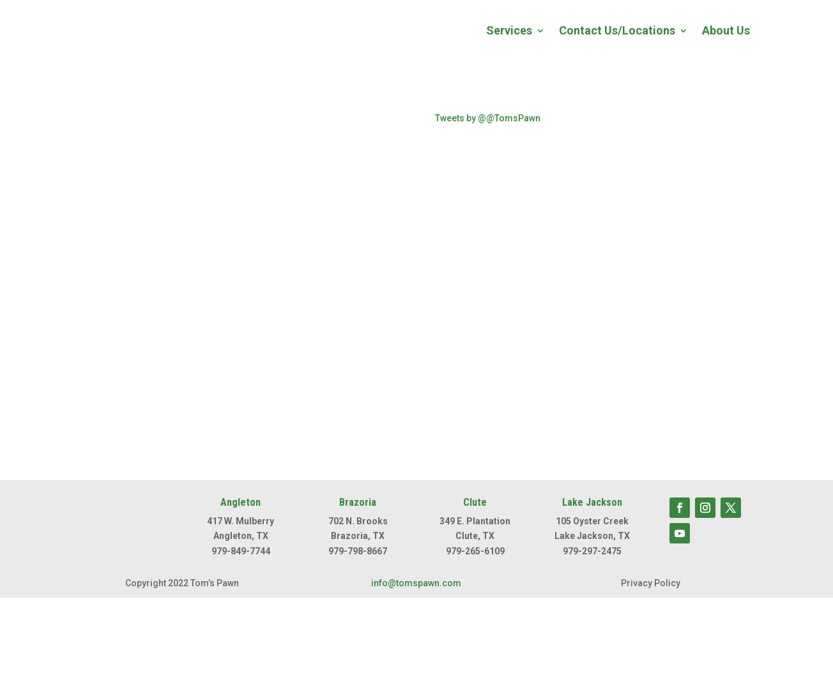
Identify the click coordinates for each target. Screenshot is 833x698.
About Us (726, 30)
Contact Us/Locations (617, 30)
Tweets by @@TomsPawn (487, 118)
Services (509, 30)
